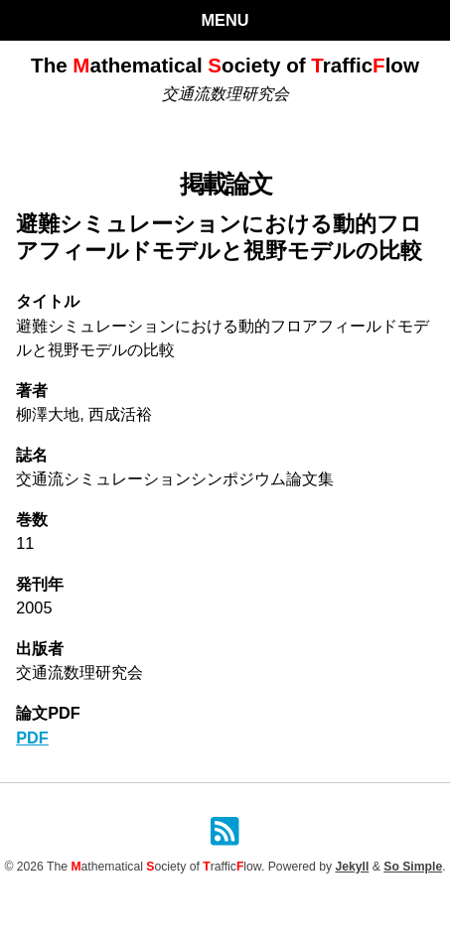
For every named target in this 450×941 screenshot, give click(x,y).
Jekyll (352, 867)
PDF (32, 737)
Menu (225, 20)
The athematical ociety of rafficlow (225, 65)
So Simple (412, 867)
